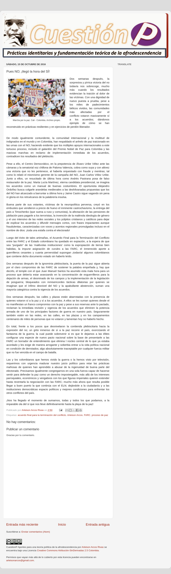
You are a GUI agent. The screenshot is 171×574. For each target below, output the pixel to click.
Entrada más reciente (22, 524)
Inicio (62, 524)
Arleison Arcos (74, 415)
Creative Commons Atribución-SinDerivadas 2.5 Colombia (68, 550)
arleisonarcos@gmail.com (20, 560)
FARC (87, 415)
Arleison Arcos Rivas (93, 547)
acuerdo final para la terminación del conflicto (42, 415)
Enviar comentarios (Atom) (36, 531)
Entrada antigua (98, 524)
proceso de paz (100, 415)
